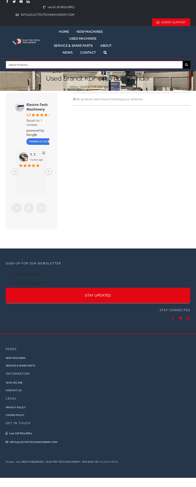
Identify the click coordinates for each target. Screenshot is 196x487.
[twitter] (14, 1)
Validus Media (108, 461)
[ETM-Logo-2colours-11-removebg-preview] (26, 36)
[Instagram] (41, 208)
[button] (105, 52)
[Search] (186, 65)
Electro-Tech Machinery (37, 107)
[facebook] (7, 1)
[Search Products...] (94, 65)
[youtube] (21, 1)
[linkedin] (28, 1)
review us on (40, 141)
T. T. (33, 154)
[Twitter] (29, 208)
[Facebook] (16, 208)
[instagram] (188, 318)
